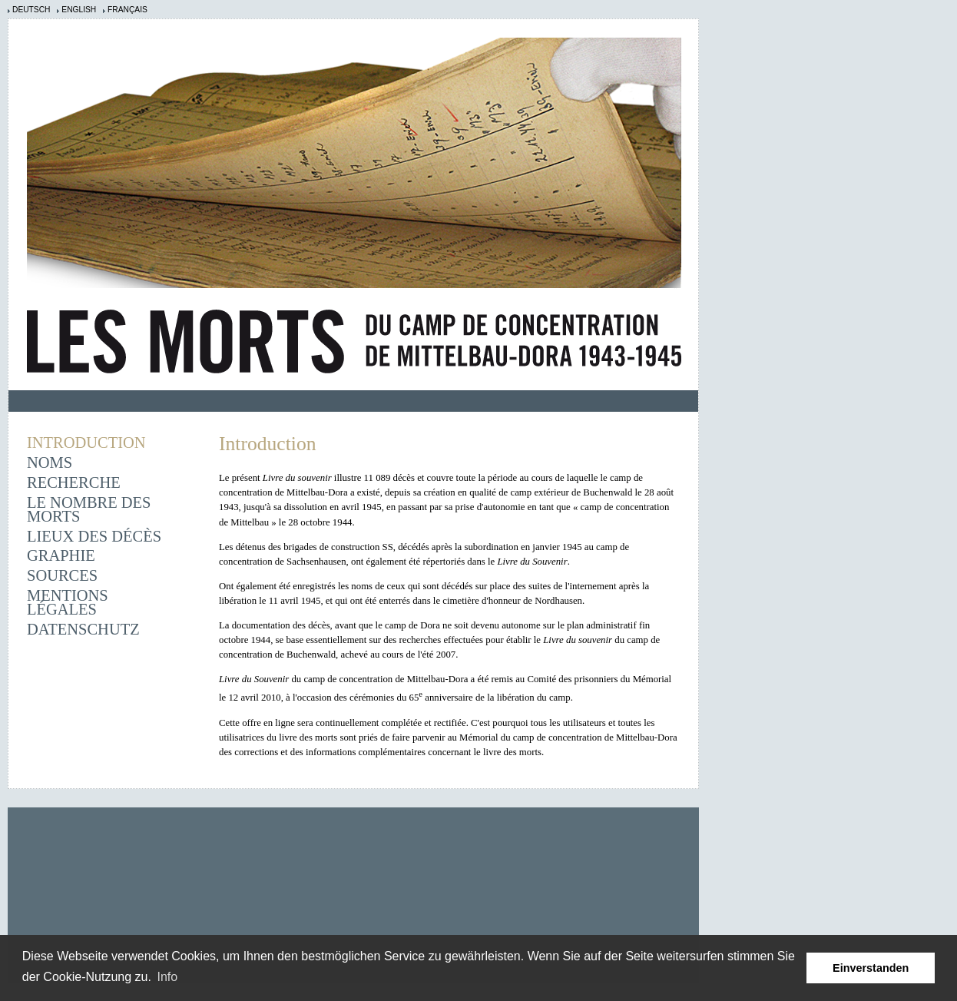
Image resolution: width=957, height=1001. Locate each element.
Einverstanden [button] (871, 968)
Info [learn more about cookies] (167, 976)
